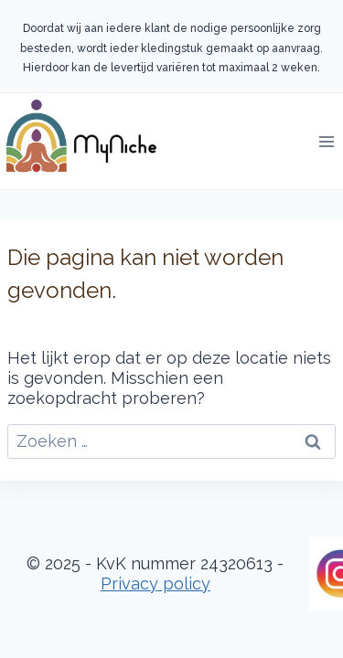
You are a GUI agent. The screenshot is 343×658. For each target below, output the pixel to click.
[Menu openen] (326, 141)
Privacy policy (155, 583)
